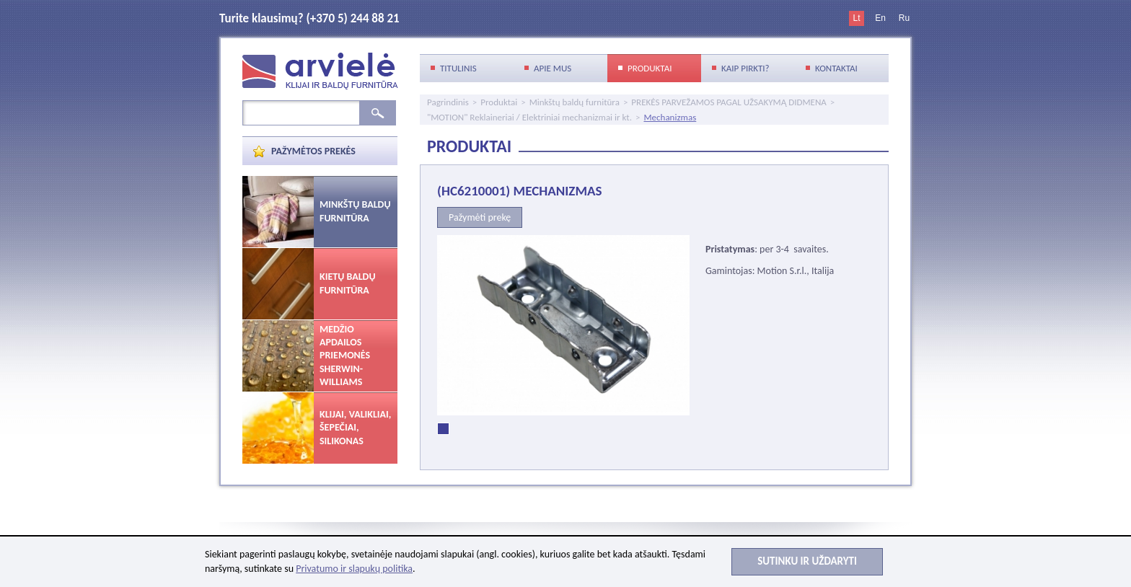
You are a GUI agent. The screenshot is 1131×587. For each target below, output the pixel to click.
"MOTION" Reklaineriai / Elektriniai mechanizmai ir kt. (529, 117)
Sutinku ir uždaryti (807, 561)
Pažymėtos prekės (313, 151)
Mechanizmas (669, 117)
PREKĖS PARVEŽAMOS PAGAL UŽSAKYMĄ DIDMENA (728, 102)
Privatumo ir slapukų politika (354, 568)
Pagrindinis (448, 102)
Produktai (498, 102)
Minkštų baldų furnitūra (574, 102)
